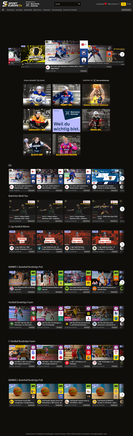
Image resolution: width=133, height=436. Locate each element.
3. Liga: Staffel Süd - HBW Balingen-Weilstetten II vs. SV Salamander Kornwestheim (23, 248)
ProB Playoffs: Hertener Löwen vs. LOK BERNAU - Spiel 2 (79, 402)
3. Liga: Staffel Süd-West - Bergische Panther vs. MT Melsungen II (77, 248)
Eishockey (10, 10)
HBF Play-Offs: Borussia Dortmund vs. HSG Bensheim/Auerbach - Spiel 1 (80, 324)
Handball (19, 10)
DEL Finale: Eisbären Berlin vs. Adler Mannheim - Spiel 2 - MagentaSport (51, 187)
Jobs (105, 434)
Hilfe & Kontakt (76, 434)
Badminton (37, 10)
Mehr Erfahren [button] (113, 3)
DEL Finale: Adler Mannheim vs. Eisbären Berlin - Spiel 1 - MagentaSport (79, 187)
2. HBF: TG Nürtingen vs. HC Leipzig (105, 363)
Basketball (28, 10)
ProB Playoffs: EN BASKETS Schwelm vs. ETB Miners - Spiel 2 (107, 402)
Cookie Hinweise (60, 434)
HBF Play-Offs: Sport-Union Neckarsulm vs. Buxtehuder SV (106, 324)
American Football (70, 10)
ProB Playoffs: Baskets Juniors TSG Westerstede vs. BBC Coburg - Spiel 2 (52, 402)
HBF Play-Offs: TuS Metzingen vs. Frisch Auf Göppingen (51, 324)
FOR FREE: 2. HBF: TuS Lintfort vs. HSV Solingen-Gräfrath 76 (52, 363)
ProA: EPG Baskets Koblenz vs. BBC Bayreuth (52, 288)
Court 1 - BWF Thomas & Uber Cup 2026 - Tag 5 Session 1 (114, 61)
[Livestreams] (66, 145)
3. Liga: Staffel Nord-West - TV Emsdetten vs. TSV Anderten (106, 248)
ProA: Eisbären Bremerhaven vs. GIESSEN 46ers (106, 288)
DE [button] (129, 3)
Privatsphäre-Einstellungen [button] (45, 434)
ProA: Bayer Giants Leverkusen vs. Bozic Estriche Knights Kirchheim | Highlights (79, 289)
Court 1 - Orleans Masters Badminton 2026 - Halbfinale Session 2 (50, 218)
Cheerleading (57, 10)
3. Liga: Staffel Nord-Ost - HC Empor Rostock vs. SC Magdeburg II (52, 248)
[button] (10, 54)
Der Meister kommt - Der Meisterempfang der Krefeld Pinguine (37, 63)
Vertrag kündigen (97, 434)
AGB (68, 434)
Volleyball (46, 10)
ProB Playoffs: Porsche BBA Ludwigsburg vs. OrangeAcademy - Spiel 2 (24, 402)
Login (123, 4)
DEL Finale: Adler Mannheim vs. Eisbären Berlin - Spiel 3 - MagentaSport (67, 67)
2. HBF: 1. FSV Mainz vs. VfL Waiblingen (78, 363)
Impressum (86, 434)
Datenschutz (30, 434)
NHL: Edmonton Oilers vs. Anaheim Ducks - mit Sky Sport (97, 63)
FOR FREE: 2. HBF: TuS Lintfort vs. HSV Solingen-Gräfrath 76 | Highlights (24, 363)
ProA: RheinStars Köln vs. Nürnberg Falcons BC (25, 288)
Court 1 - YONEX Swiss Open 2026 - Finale (107, 217)
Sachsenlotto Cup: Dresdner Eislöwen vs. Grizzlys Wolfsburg (106, 187)
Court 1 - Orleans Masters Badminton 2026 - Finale (22, 217)
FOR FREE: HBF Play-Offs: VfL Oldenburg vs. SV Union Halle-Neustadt (23, 324)
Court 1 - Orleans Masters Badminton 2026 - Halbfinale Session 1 (78, 218)
